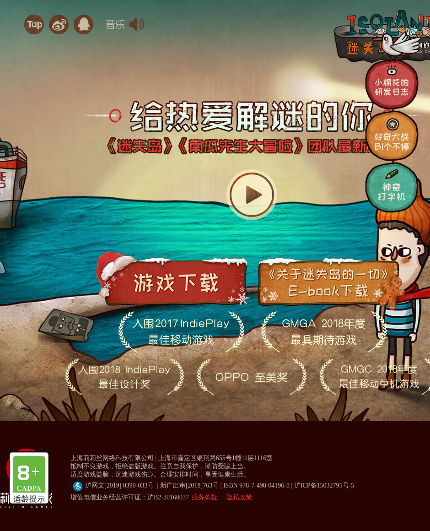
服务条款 (204, 497)
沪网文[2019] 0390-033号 (182, 485)
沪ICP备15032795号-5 (324, 485)
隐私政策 (239, 497)
